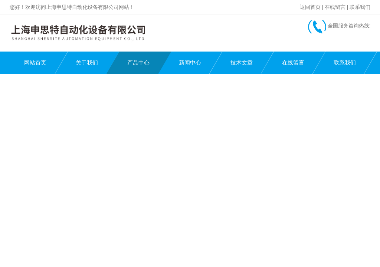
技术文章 (241, 62)
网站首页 (35, 62)
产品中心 (138, 62)
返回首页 (310, 7)
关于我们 (87, 62)
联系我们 (360, 7)
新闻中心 (190, 62)
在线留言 (335, 7)
